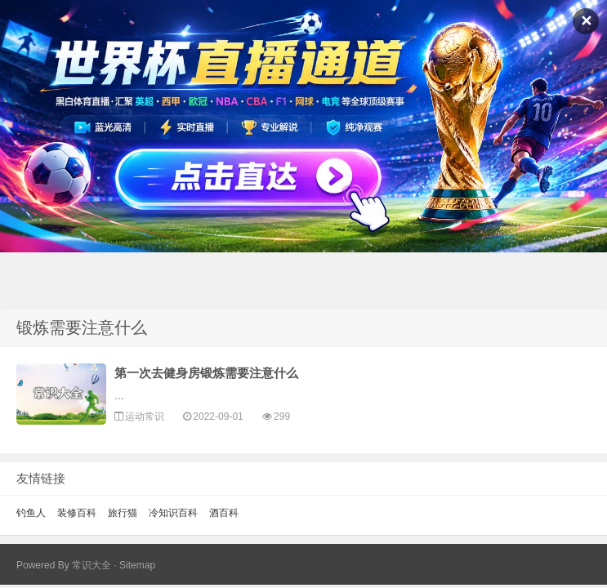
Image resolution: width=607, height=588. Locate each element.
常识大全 (91, 565)
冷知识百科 (173, 513)
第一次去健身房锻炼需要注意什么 (206, 373)
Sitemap (137, 565)
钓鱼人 (31, 513)
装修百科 (76, 513)
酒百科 (224, 513)
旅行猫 (122, 513)
